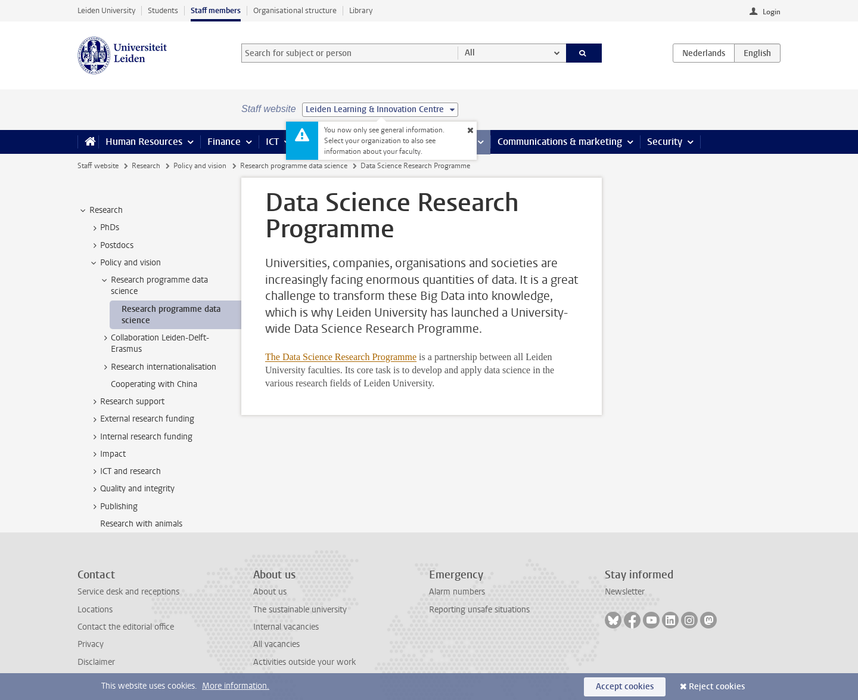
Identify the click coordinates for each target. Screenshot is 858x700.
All (470, 52)
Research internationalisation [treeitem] (158, 367)
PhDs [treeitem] (104, 228)
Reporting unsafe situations (479, 609)
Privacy (90, 644)
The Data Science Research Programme (340, 357)
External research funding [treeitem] (141, 419)
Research (146, 166)
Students (163, 10)
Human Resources (143, 141)
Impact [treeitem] (107, 454)
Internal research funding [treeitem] (140, 437)
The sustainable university (300, 609)
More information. (235, 686)
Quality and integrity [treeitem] (132, 489)
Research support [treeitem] (126, 402)
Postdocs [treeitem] (111, 246)
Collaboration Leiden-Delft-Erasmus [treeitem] (154, 343)
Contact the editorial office (125, 627)
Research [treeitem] (100, 210)
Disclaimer (96, 662)
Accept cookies (625, 686)
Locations (95, 609)
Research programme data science (293, 166)
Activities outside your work (304, 662)
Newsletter (625, 591)
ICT (272, 141)
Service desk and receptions (128, 591)
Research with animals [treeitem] (141, 523)
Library (360, 10)
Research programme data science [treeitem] (154, 285)
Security (664, 141)
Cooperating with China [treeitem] (154, 384)
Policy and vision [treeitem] (125, 263)
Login (772, 12)
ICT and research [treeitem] (125, 472)
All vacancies (276, 644)
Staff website (98, 166)
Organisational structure (295, 10)
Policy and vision (199, 166)
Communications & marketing (560, 141)
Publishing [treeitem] (113, 507)
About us (270, 591)
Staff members (216, 10)
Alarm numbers (457, 591)
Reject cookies (717, 686)
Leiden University (106, 10)
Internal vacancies (286, 627)
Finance (224, 141)
